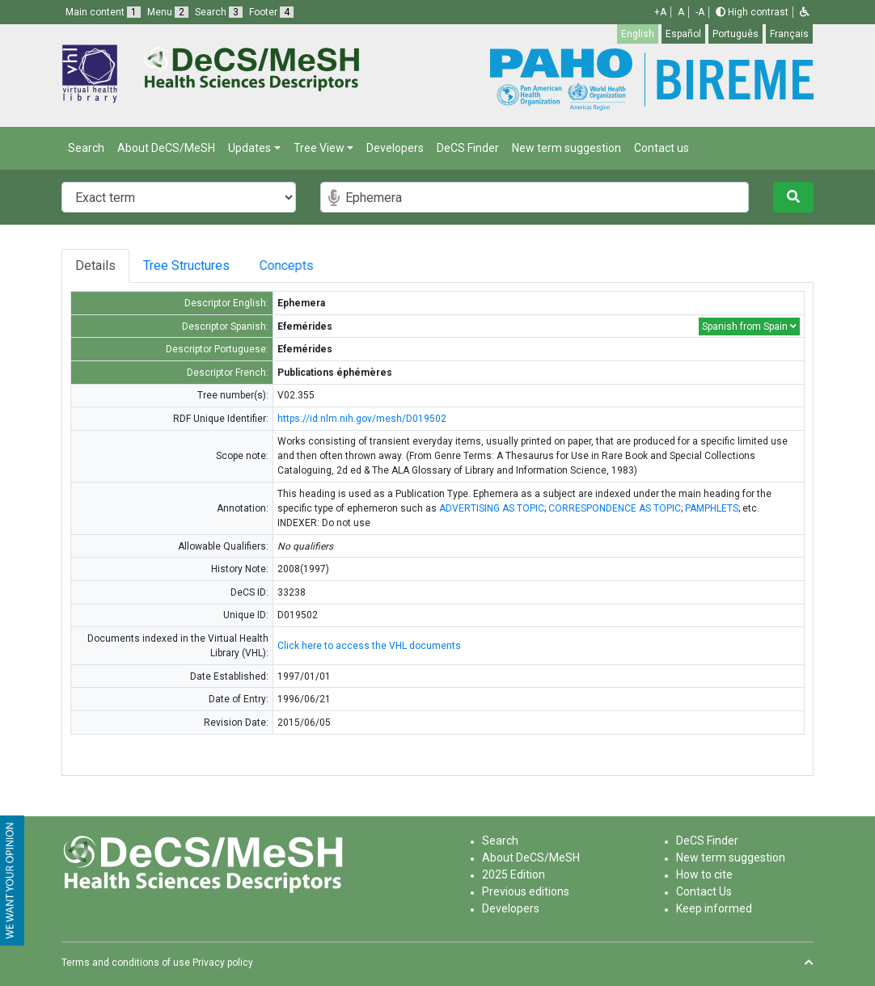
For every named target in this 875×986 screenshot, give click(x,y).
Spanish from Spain (749, 326)
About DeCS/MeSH (166, 147)
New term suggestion (566, 147)
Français (789, 34)
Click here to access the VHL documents (369, 645)
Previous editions (525, 891)
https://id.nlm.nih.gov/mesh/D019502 (361, 418)
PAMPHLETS (711, 508)
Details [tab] (95, 265)
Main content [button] (103, 12)
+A (660, 12)
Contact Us (704, 891)
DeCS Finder (468, 147)
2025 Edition (513, 874)
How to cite (704, 874)
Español (683, 34)
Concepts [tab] (308, 265)
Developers (395, 147)
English (637, 34)
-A (699, 12)
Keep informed (714, 908)
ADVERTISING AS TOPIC (491, 508)
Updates (249, 147)
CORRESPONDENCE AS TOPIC (614, 508)
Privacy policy (222, 962)
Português (735, 34)
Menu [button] (167, 12)
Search (86, 147)
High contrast (752, 12)
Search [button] (219, 12)
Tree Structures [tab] (193, 265)
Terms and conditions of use (125, 962)
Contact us (661, 147)
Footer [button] (271, 12)
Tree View (319, 147)
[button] (805, 12)
